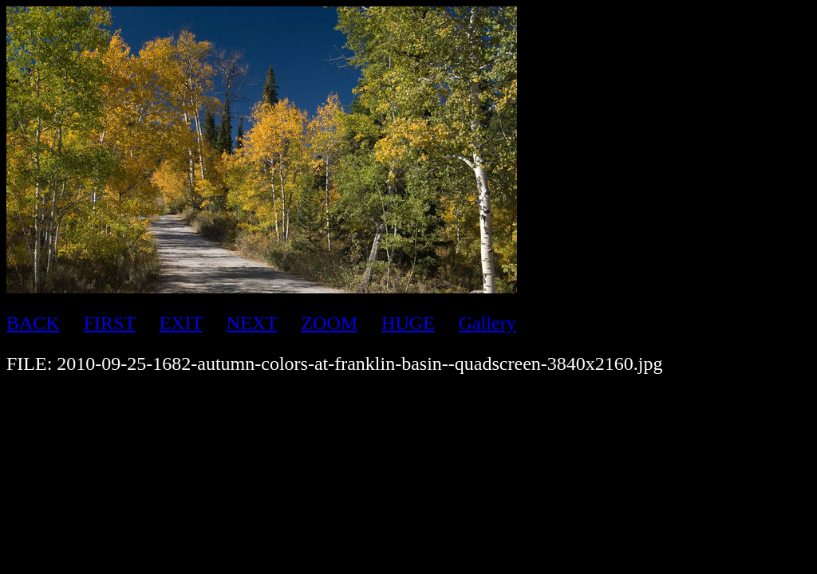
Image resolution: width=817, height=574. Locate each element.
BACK (33, 323)
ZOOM (329, 323)
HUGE (408, 323)
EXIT (181, 323)
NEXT (252, 323)
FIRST (110, 323)
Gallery (487, 323)
